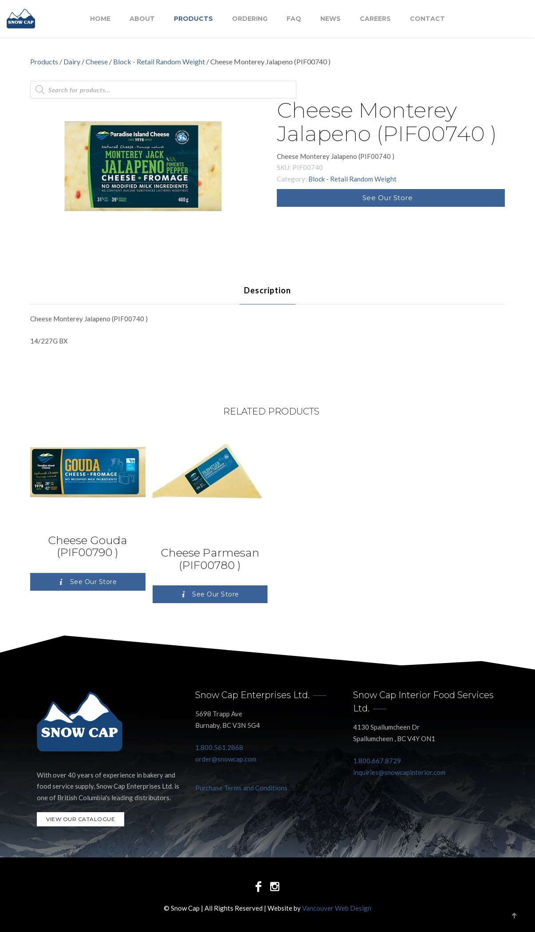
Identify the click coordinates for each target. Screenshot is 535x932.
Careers (375, 19)
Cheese (97, 61)
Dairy (71, 61)
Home (100, 19)
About (142, 19)
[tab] (267, 290)
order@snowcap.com (225, 759)
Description (267, 290)
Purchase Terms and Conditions (241, 788)
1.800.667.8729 (377, 761)
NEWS (330, 19)
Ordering (250, 19)
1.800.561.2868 (219, 747)
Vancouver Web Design (336, 908)
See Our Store (387, 198)
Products (193, 19)
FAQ (294, 19)
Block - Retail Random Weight (159, 61)
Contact (427, 19)
